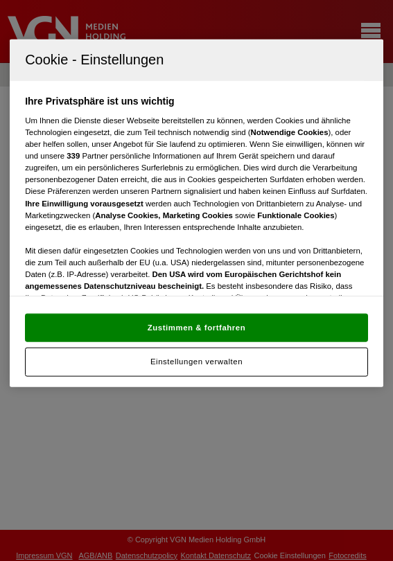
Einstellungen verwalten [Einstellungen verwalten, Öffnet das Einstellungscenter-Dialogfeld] (196, 361)
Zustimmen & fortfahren (196, 327)
